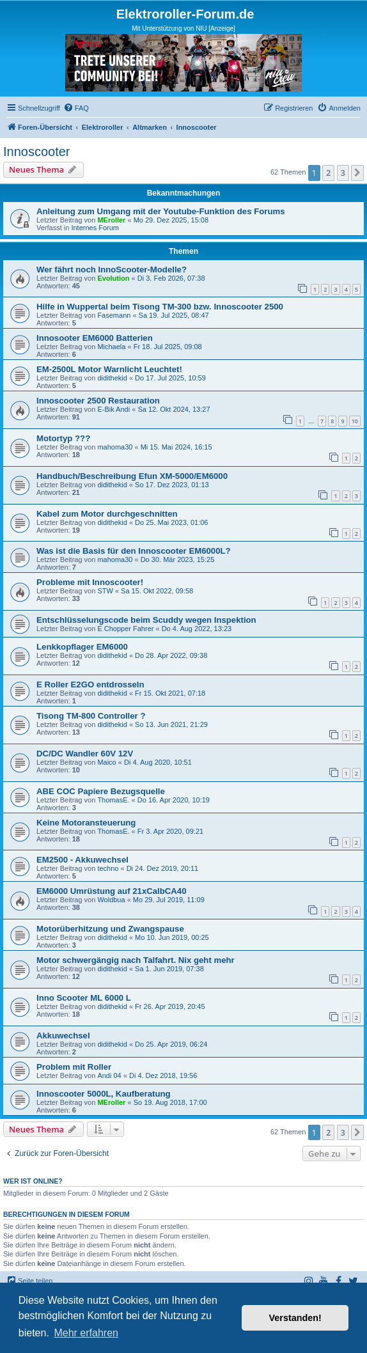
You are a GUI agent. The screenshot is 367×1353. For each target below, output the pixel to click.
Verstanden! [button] (295, 1318)
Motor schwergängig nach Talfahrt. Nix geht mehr (135, 960)
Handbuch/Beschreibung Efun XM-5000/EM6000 (132, 476)
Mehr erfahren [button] (86, 1332)
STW (105, 591)
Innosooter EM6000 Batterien (94, 338)
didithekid (112, 378)
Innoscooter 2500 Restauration (98, 400)
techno (107, 868)
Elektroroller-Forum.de (185, 14)
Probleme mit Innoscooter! (89, 582)
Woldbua (111, 899)
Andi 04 (109, 1075)
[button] (357, 172)
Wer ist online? (33, 1181)
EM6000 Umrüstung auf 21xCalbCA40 (111, 891)
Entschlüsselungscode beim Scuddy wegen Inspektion (146, 620)
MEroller (111, 220)
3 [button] (343, 172)
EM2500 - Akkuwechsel (82, 859)
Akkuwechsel (63, 1035)
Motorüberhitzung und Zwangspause (110, 929)
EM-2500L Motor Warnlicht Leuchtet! (109, 369)
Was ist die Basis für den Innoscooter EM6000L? (133, 551)
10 (355, 421)
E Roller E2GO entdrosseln (90, 684)
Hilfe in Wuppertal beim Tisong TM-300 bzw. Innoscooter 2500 (159, 306)
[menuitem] (76, 108)
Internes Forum (95, 227)
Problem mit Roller (73, 1067)
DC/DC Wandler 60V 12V (84, 753)
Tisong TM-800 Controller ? (90, 716)
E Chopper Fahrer (125, 628)
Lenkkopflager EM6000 (82, 647)
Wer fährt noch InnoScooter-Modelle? (111, 269)
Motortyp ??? (63, 438)
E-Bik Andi (113, 409)
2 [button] (328, 172)
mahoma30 (114, 447)
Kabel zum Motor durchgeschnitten (107, 514)
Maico (106, 762)
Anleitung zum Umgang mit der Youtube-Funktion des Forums (160, 211)
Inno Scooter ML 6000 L (83, 998)
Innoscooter (36, 152)
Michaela (111, 346)
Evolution (113, 278)
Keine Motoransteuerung (86, 822)
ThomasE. (113, 800)
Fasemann (113, 315)
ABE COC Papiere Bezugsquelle (100, 791)
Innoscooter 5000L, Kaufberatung (103, 1094)
